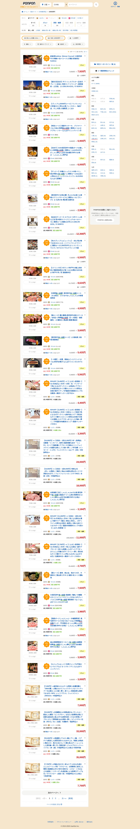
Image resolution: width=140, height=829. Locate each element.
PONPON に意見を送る (105, 220)
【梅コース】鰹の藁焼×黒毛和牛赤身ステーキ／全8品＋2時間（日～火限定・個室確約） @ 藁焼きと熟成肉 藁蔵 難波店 (66, 317)
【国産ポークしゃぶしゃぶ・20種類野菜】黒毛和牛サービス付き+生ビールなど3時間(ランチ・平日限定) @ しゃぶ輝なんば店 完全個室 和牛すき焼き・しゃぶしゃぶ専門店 (66, 622)
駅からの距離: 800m (32, 38)
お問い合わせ (79, 822)
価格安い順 (46, 30)
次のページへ (54, 793)
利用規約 (51, 822)
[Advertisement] (105, 21)
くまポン (40, 18)
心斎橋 (58, 699)
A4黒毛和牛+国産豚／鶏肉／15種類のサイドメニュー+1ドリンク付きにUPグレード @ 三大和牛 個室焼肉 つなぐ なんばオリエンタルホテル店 (66, 598)
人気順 (38, 30)
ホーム (25, 11)
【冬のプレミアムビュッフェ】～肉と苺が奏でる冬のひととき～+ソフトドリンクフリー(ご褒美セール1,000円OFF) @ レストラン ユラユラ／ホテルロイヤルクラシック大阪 (66, 244)
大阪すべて (33, 11)
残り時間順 (73, 30)
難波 (56, 135)
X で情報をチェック (105, 71)
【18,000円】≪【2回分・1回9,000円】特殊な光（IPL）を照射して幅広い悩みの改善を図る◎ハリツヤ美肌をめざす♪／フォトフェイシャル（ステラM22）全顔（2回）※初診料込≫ (62, 472)
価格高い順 (56, 30)
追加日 (62, 44)
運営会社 (90, 822)
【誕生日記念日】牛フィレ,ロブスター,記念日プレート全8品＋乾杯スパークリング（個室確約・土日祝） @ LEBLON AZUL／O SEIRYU (66, 84)
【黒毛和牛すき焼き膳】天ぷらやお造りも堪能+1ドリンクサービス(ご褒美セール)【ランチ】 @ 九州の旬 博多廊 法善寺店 (66, 197)
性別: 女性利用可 (55, 38)
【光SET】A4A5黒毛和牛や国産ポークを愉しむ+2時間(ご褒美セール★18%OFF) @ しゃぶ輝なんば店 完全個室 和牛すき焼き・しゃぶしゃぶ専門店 (66, 151)
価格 (27, 44)
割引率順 (65, 30)
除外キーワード (44, 44)
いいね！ (32, 70)
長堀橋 (58, 90)
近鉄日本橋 (59, 112)
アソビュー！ (51, 18)
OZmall (72, 18)
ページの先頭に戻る (54, 804)
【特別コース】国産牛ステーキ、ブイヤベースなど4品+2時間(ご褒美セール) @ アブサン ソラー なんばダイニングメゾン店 (66, 128)
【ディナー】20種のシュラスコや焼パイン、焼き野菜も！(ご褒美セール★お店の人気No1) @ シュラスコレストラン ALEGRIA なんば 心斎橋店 (66, 175)
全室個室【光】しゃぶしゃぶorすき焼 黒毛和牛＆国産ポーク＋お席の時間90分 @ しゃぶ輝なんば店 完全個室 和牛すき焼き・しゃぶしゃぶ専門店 (66, 496)
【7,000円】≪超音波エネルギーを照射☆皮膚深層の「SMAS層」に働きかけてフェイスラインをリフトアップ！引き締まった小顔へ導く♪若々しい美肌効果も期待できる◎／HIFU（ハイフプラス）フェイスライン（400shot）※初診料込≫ (63, 691)
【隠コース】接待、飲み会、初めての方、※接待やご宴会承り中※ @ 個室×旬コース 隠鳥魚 (66, 575)
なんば (58, 65)
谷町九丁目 (59, 302)
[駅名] (58, 5)
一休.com (63, 18)
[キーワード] (80, 5)
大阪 (45, 4)
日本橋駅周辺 (42, 11)
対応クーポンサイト (104, 64)
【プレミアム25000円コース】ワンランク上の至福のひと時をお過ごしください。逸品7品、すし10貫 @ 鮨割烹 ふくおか (66, 106)
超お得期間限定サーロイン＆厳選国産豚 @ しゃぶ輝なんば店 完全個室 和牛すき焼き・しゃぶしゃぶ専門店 (66, 644)
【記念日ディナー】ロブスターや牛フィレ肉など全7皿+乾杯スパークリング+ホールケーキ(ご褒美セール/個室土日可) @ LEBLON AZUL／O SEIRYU (66, 220)
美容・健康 (81, 396)
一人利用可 (74, 38)
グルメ (82, 65)
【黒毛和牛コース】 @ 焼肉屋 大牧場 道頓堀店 (66, 338)
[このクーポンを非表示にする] (85, 56)
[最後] (70, 798)
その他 (80, 18)
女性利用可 (52, 11)
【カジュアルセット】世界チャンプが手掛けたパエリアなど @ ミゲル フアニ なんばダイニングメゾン (66, 666)
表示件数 (78, 44)
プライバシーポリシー (64, 822)
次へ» (85, 51)
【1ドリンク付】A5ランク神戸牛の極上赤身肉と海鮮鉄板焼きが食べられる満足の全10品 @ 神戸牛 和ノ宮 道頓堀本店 (66, 270)
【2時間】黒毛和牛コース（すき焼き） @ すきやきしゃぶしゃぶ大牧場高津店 (66, 295)
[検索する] (96, 4)
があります (51, 72)
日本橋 (58, 456)
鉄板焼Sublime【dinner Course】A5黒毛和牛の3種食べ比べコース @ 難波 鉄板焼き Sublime (66, 58)
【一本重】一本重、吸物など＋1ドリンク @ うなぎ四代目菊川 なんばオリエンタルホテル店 (66, 362)
